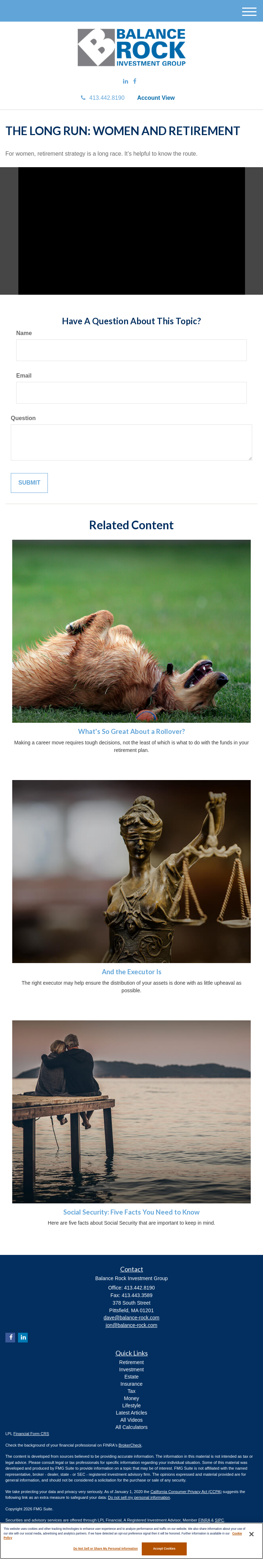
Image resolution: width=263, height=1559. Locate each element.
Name (24, 333)
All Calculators (131, 1427)
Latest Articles (131, 1413)
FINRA (204, 1520)
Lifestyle (131, 1405)
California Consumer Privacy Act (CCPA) (186, 1491)
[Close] (251, 1534)
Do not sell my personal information (139, 1497)
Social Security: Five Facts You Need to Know (131, 1212)
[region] (131, 1541)
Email (24, 376)
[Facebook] (134, 81)
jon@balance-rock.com (131, 1325)
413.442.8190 (102, 98)
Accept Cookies (164, 1548)
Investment (131, 1369)
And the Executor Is (132, 972)
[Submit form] (29, 483)
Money (131, 1398)
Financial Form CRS (31, 1433)
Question (23, 418)
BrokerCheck (130, 1445)
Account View (156, 98)
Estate (131, 1377)
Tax (132, 1391)
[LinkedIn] (125, 81)
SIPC (219, 1520)
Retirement (131, 1362)
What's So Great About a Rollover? (131, 731)
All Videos (131, 1420)
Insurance (131, 1384)
